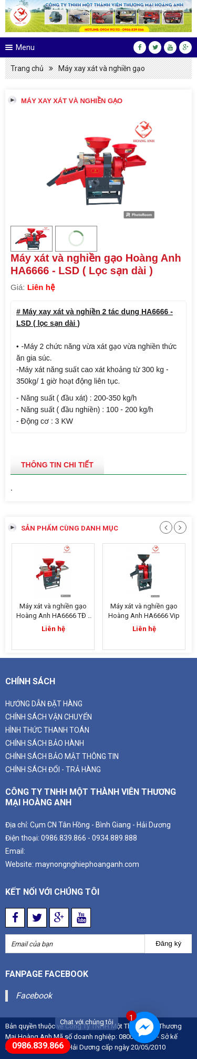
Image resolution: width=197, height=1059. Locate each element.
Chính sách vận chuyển (48, 717)
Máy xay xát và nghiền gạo (101, 68)
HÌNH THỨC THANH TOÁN (47, 730)
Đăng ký (168, 943)
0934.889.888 (114, 838)
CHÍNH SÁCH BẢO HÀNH (44, 743)
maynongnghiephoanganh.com (87, 864)
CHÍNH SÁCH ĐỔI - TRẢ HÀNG (53, 769)
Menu (25, 47)
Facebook (34, 996)
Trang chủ (27, 68)
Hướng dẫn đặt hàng (43, 704)
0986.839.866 (63, 838)
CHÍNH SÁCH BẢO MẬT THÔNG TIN (62, 756)
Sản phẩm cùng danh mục (69, 528)
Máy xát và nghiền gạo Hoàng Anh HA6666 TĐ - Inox (53, 615)
